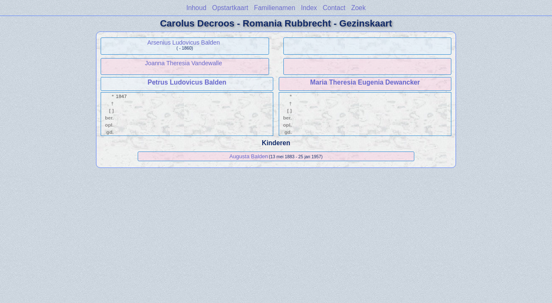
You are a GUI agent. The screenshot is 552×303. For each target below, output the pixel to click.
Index (309, 7)
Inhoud (196, 7)
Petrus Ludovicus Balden (186, 82)
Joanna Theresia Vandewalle (183, 63)
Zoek (358, 7)
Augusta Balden (248, 156)
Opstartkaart (230, 7)
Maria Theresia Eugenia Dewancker (365, 82)
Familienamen (274, 7)
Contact (334, 7)
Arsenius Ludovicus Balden (183, 42)
